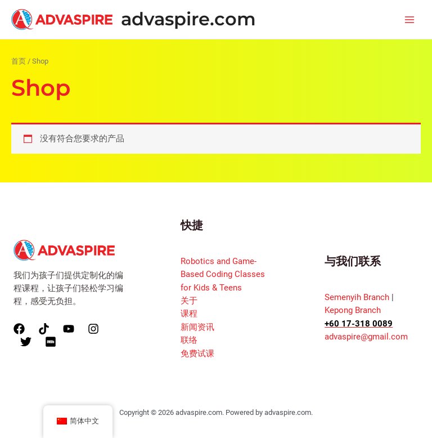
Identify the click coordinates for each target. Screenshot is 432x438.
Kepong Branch (353, 310)
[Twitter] (26, 341)
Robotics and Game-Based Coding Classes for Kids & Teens (223, 274)
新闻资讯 (197, 327)
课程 (189, 314)
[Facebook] (19, 328)
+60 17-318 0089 (359, 324)
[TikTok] (44, 328)
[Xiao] (50, 341)
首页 (18, 61)
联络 (189, 340)
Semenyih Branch (357, 297)
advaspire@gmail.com (366, 337)
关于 (189, 301)
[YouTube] (68, 328)
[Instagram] (93, 328)
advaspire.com (188, 19)
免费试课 (197, 353)
